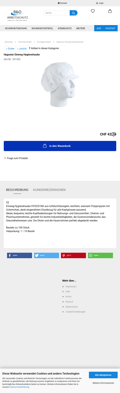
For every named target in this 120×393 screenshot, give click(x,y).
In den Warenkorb (56, 145)
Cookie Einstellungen (75, 311)
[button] (110, 12)
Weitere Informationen (103, 383)
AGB (99, 28)
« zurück (22, 48)
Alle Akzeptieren (103, 375)
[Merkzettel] (92, 12)
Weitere (80, 28)
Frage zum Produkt (17, 158)
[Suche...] (74, 13)
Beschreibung (17, 190)
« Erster (10, 48)
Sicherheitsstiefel (42, 28)
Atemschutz (65, 28)
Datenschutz (71, 306)
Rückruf (69, 301)
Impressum (70, 286)
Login (100, 3)
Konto (68, 296)
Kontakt (110, 28)
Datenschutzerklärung (19, 387)
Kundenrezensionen (49, 190)
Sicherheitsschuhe (16, 28)
